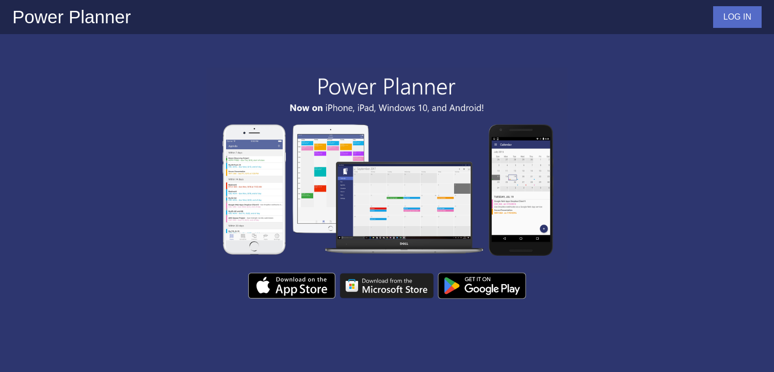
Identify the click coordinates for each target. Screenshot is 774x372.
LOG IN (737, 16)
